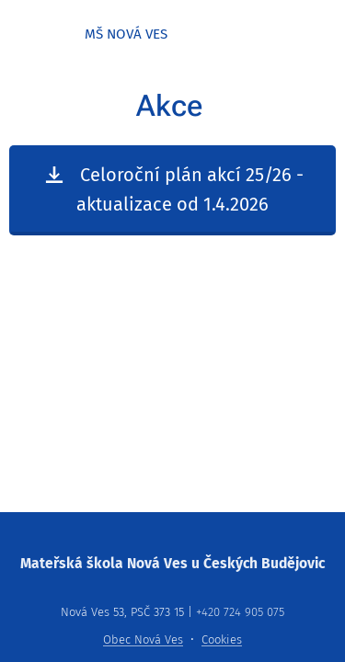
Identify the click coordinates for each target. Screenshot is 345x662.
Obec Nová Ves (143, 639)
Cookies (221, 639)
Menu (317, 35)
